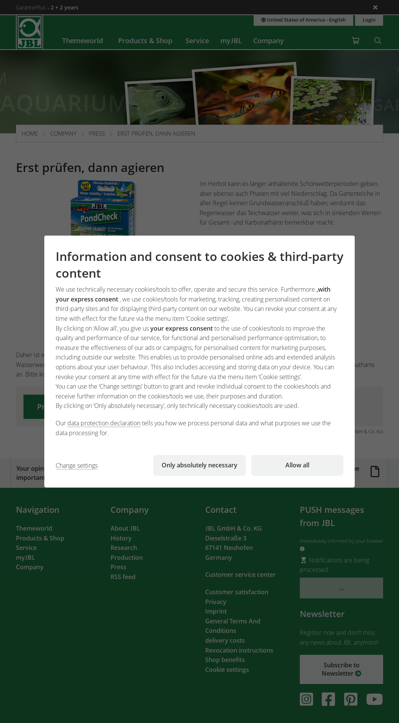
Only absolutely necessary (199, 465)
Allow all (297, 465)
